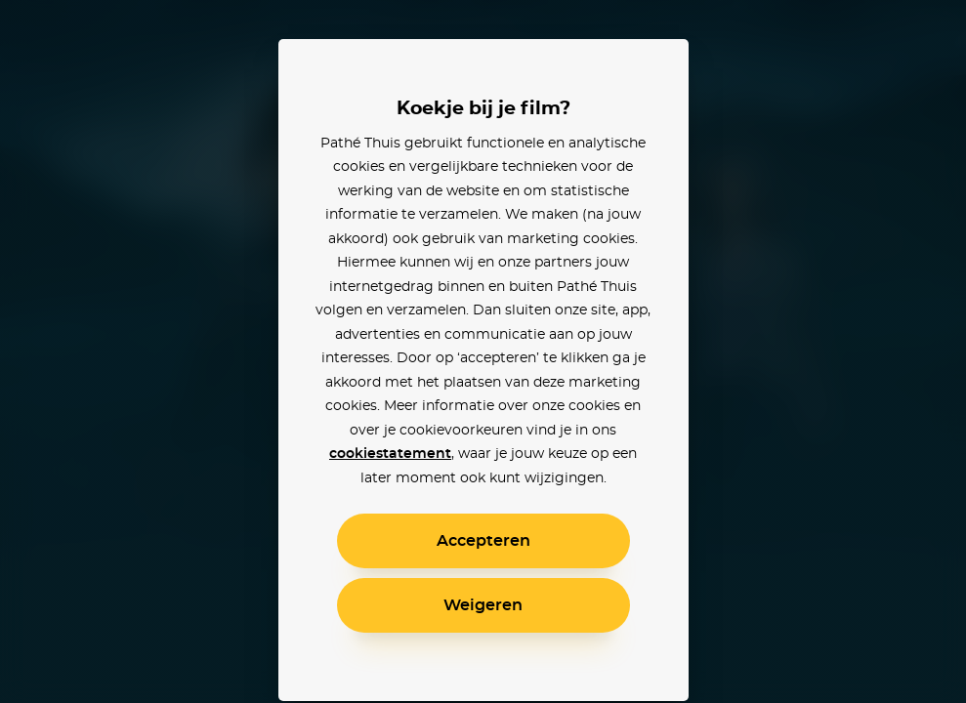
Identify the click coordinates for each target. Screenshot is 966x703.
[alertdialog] (483, 351)
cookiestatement (390, 454)
